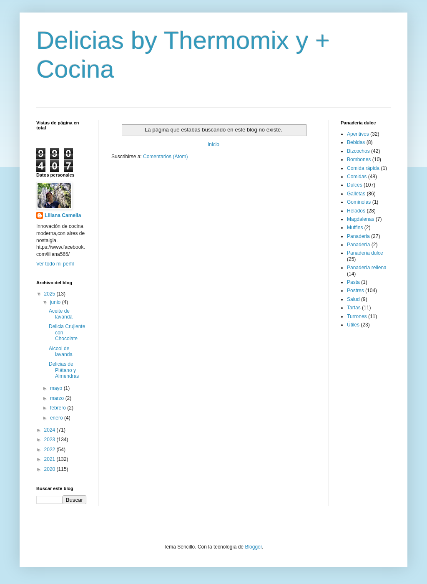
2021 (50, 459)
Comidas (357, 176)
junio (56, 302)
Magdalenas (360, 219)
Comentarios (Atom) (165, 156)
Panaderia (358, 236)
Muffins (355, 227)
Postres (355, 290)
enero (57, 418)
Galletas (356, 194)
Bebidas (356, 142)
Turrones (357, 316)
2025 (50, 294)
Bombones (359, 159)
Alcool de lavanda (61, 351)
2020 (50, 469)
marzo (57, 398)
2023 (50, 439)
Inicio (213, 144)
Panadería (358, 245)
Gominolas (359, 202)
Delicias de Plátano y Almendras (64, 370)
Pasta (353, 282)
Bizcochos (358, 151)
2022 (50, 450)
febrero (58, 408)
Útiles (353, 325)
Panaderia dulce (365, 253)
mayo (57, 388)
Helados (356, 211)
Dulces (354, 185)
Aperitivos (358, 134)
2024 (50, 430)
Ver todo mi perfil (55, 264)
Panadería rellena (367, 268)
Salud (353, 299)
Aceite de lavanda (61, 314)
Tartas (354, 308)
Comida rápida (363, 168)
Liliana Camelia (63, 215)
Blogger (253, 547)
